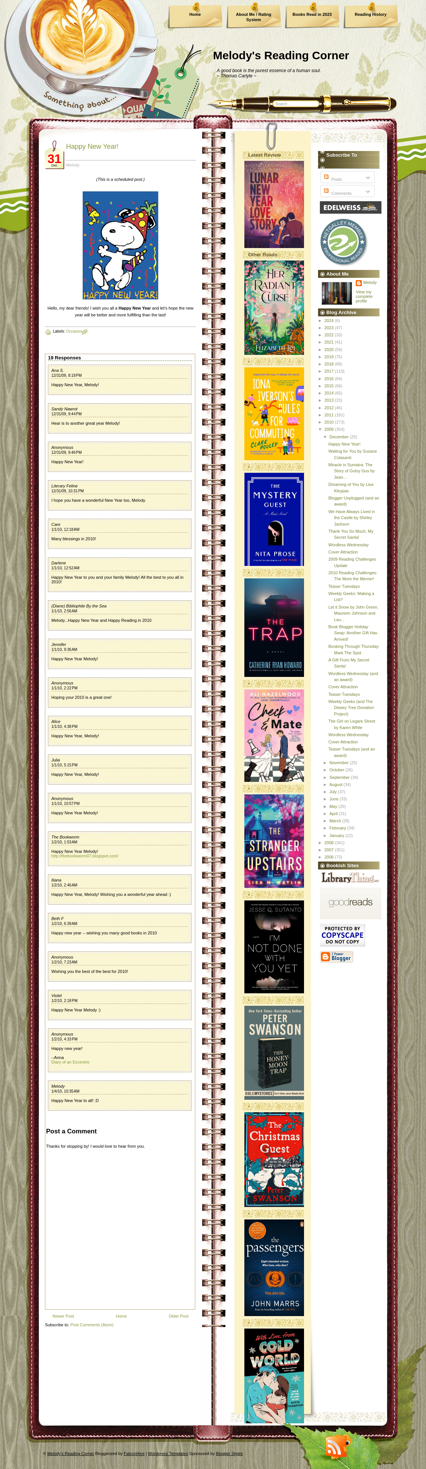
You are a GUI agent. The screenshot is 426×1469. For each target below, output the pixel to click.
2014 (329, 393)
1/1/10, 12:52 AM (65, 568)
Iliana (56, 880)
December (339, 437)
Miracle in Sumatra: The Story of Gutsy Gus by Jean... (351, 470)
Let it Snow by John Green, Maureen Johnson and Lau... (353, 613)
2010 (329, 422)
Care (55, 524)
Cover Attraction (343, 552)
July (333, 791)
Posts (332, 179)
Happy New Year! (92, 146)
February (338, 828)
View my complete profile (364, 296)
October (337, 770)
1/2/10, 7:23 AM (64, 962)
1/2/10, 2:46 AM (64, 885)
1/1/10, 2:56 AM (64, 611)
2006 (329, 857)
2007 (329, 850)
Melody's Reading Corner (281, 55)
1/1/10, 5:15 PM (64, 765)
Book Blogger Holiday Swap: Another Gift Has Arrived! (352, 632)
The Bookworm (65, 837)
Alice (55, 721)
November (339, 762)
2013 (329, 400)
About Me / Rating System (254, 17)
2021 (329, 342)
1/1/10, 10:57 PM (65, 804)
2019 (329, 357)
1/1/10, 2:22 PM (64, 688)
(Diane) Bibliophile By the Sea (78, 606)
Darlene (58, 563)
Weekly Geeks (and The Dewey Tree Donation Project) (351, 707)
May (333, 806)
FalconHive (134, 1453)
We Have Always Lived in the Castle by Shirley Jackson (351, 517)
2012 (329, 407)
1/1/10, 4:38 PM (64, 726)
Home (195, 14)
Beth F (57, 918)
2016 (329, 378)
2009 (329, 429)
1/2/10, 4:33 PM (64, 1039)
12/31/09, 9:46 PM (66, 452)
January (337, 835)
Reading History (370, 14)
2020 (329, 349)
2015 (329, 386)
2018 (329, 364)
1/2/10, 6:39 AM (64, 924)
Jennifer (58, 644)
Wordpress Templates (168, 1453)
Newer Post (63, 1316)
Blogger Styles (229, 1453)
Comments (337, 193)
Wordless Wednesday (348, 545)
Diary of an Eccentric (70, 1062)
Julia (55, 760)
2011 (329, 415)
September (340, 777)
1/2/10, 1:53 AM (64, 842)
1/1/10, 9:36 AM (64, 649)
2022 (329, 335)
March (335, 821)
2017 (329, 371)
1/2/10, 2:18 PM (64, 1001)
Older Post (178, 1316)
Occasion (74, 331)
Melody (58, 1086)
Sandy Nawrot (64, 409)
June (334, 799)
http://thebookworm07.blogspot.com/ (84, 856)
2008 (329, 842)
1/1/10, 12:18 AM (65, 529)
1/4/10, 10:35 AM (65, 1091)
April (334, 813)
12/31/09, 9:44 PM (66, 414)
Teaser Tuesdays (344, 586)
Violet (56, 995)
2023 (329, 327)
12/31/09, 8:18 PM (66, 375)
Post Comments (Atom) (91, 1325)
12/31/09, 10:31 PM (67, 491)
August (336, 784)
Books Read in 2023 (312, 14)
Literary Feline (64, 486)
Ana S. (57, 370)
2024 (329, 320)
